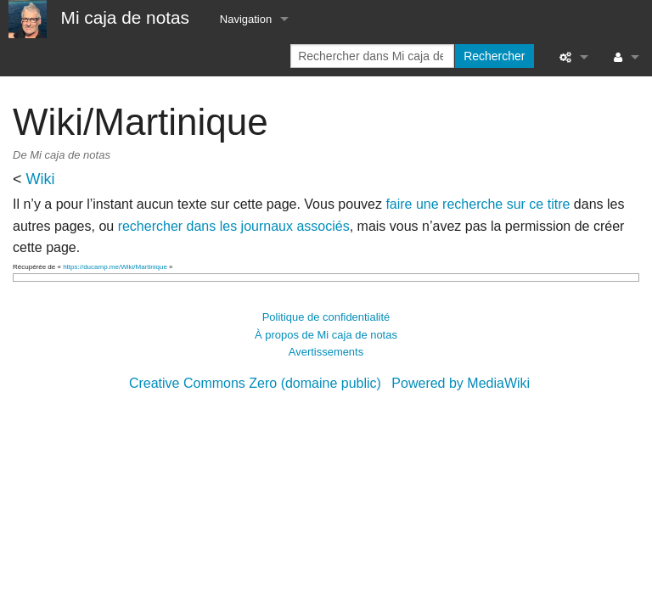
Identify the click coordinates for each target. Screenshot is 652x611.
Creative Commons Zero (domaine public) (255, 383)
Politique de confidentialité (326, 317)
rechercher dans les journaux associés (234, 226)
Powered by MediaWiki (460, 383)
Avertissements (326, 351)
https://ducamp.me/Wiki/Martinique (115, 267)
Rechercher (494, 56)
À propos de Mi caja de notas (326, 334)
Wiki (40, 179)
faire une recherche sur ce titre (477, 204)
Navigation (246, 19)
